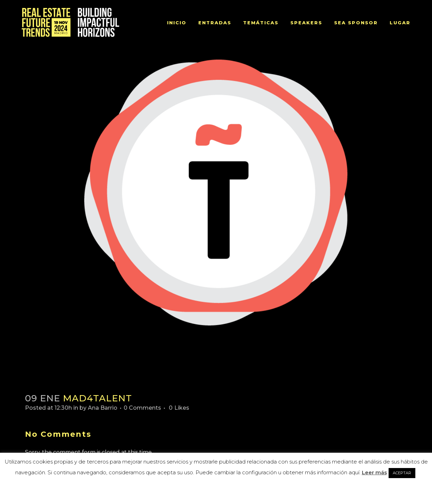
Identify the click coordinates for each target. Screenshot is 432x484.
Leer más (374, 472)
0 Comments (142, 407)
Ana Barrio (102, 407)
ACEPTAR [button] (402, 472)
